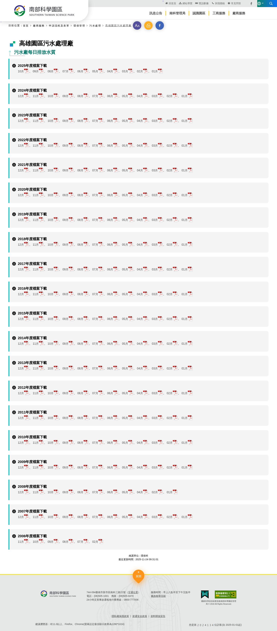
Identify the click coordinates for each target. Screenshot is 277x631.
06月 (80, 71)
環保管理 (79, 25)
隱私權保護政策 (120, 616)
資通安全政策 (139, 616)
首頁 (26, 25)
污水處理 (95, 25)
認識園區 (199, 13)
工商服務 (219, 13)
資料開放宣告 (158, 616)
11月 (36, 96)
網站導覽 (159, 3)
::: (134, 1)
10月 (21, 71)
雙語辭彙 (175, 3)
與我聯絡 (191, 3)
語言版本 (232, 3)
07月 (66, 71)
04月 (110, 71)
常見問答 (207, 3)
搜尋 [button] (244, 3)
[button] (137, 25)
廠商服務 (238, 13)
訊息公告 (155, 13)
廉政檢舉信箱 (158, 596)
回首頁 (144, 3)
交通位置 (133, 592)
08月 (51, 71)
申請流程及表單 (59, 25)
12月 (21, 96)
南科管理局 (177, 13)
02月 (140, 71)
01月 (155, 71)
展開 (138, 576)
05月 (95, 71)
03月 (125, 71)
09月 (36, 71)
